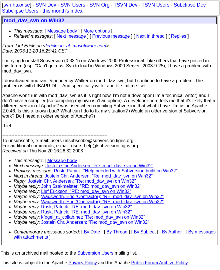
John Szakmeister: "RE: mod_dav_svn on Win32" (91, 186)
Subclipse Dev (190, 5)
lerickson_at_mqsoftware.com (76, 45)
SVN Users (72, 5)
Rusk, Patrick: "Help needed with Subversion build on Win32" (116, 170)
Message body (62, 31)
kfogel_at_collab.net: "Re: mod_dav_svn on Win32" (93, 217)
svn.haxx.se (16, 5)
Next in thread (150, 36)
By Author (172, 231)
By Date (92, 231)
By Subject (144, 231)
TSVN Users (155, 5)
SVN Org (99, 5)
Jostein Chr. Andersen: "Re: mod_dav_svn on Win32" (99, 165)
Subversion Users (95, 253)
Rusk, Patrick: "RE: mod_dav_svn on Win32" (86, 206)
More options (96, 31)
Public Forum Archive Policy (159, 262)
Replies (178, 36)
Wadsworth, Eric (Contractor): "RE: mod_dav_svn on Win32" (102, 196)
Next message (71, 36)
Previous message (111, 36)
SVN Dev (45, 5)
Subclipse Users (20, 11)
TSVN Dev (125, 5)
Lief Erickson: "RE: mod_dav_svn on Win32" (86, 191)
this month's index (63, 11)
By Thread (117, 231)
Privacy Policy (82, 262)
